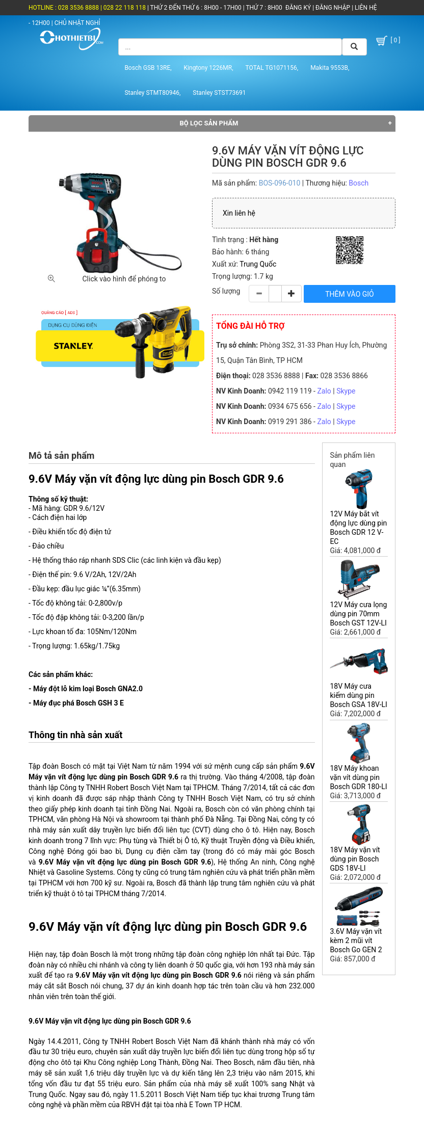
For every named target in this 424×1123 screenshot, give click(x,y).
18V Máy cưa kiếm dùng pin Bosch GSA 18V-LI (358, 695)
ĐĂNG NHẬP (332, 7)
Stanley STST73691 (219, 92)
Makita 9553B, (329, 67)
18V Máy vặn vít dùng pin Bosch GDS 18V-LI (355, 859)
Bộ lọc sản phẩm (209, 123)
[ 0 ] (388, 41)
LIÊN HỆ (365, 7)
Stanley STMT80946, (152, 92)
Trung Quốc (258, 264)
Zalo (324, 391)
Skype (345, 391)
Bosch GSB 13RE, (147, 67)
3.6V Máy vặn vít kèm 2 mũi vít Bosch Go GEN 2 (356, 940)
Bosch (358, 183)
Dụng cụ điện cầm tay (163, 851)
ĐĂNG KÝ (298, 7)
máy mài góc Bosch (281, 851)
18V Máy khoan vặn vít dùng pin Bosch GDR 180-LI (358, 777)
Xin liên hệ (239, 213)
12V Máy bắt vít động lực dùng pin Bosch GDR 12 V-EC (358, 527)
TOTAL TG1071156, (272, 67)
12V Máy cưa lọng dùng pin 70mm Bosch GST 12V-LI (358, 613)
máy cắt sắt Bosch (58, 986)
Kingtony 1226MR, (208, 67)
